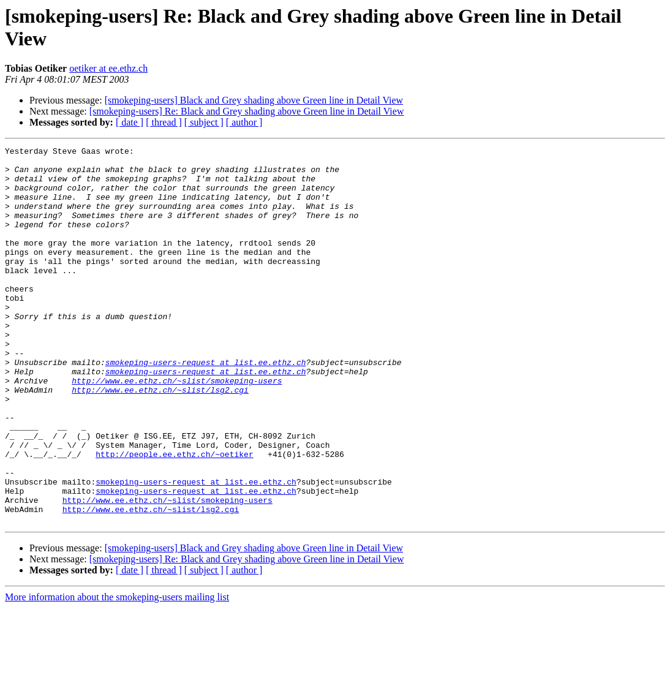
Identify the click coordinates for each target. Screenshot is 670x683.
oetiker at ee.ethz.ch (108, 68)
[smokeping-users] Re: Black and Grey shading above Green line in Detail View (246, 111)
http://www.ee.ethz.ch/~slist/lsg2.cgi (160, 439)
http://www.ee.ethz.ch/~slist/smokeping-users (177, 428)
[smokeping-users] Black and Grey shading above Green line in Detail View (254, 100)
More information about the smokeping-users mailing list (117, 672)
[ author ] (244, 122)
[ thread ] (164, 122)
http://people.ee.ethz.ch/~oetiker (174, 516)
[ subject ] (204, 122)
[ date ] (129, 122)
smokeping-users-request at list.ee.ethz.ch (205, 406)
